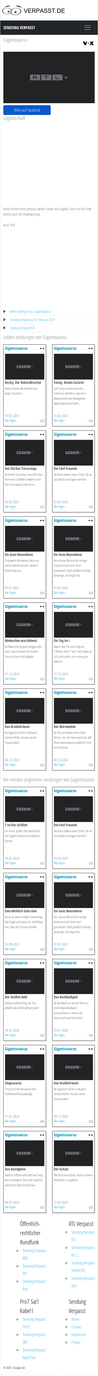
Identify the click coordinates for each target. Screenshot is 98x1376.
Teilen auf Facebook (27, 110)
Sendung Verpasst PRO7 (34, 1323)
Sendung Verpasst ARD (34, 1254)
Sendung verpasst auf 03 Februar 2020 (32, 319)
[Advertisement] (48, 159)
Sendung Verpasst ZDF (34, 1269)
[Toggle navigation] (87, 28)
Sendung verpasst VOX (22, 327)
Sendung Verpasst (19, 27)
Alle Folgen (10, 420)
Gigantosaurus (15, 39)
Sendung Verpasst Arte (34, 1285)
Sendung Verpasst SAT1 (34, 1338)
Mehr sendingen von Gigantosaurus (30, 311)
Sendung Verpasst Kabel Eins (34, 1353)
